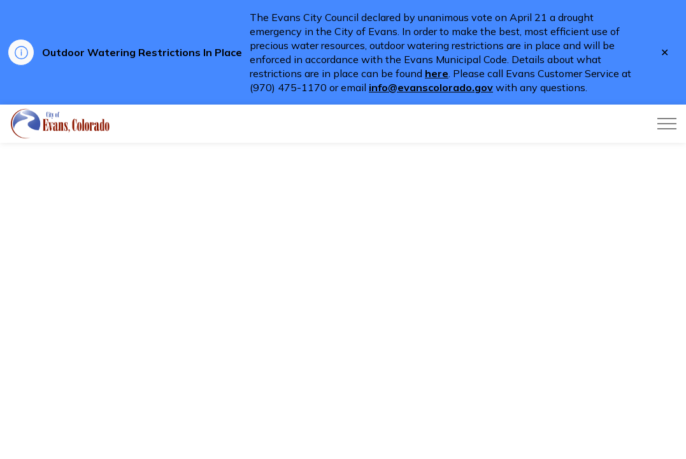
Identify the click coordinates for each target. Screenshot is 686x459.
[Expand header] (667, 124)
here (436, 73)
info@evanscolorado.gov (431, 87)
